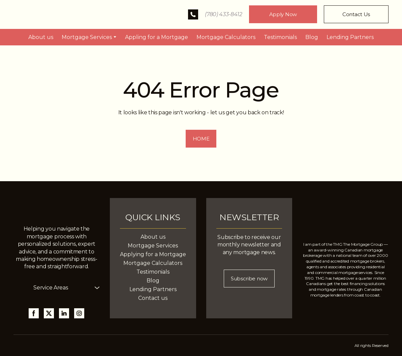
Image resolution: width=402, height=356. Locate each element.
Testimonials (280, 37)
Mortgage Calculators (225, 37)
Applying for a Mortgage (153, 254)
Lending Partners (350, 37)
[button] (193, 14)
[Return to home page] (60, 14)
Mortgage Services (87, 37)
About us (40, 37)
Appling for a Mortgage (156, 37)
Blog (311, 37)
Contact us (152, 298)
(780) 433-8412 (223, 14)
